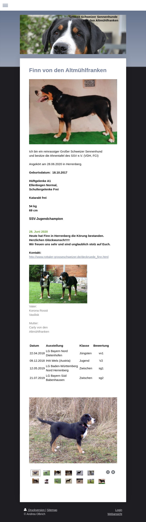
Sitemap (52, 510)
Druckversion (34, 510)
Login (118, 510)
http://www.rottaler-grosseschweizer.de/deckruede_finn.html (68, 256)
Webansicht (114, 514)
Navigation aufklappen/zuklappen (73, 5)
